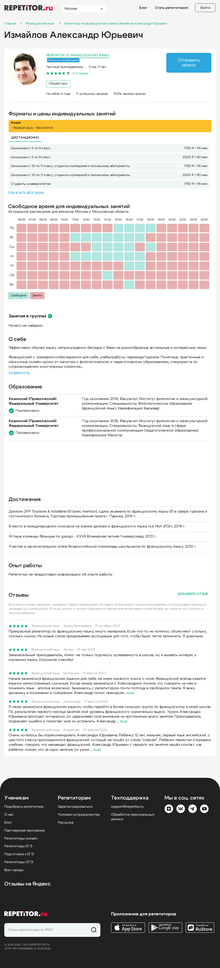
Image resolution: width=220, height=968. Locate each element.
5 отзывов (80, 73)
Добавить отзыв (193, 594)
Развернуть (19, 373)
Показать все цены (26, 193)
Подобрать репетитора (23, 806)
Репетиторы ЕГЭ (18, 846)
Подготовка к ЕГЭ (19, 854)
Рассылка (65, 822)
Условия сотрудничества (79, 814)
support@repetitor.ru (127, 806)
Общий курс (58, 83)
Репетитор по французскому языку (78, 55)
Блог (143, 7)
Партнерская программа (24, 830)
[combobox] (80, 8)
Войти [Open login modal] (205, 7)
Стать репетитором (171, 7)
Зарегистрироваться (75, 806)
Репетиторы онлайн (20, 838)
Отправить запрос (189, 62)
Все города (13, 870)
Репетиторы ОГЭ (18, 862)
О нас (9, 814)
